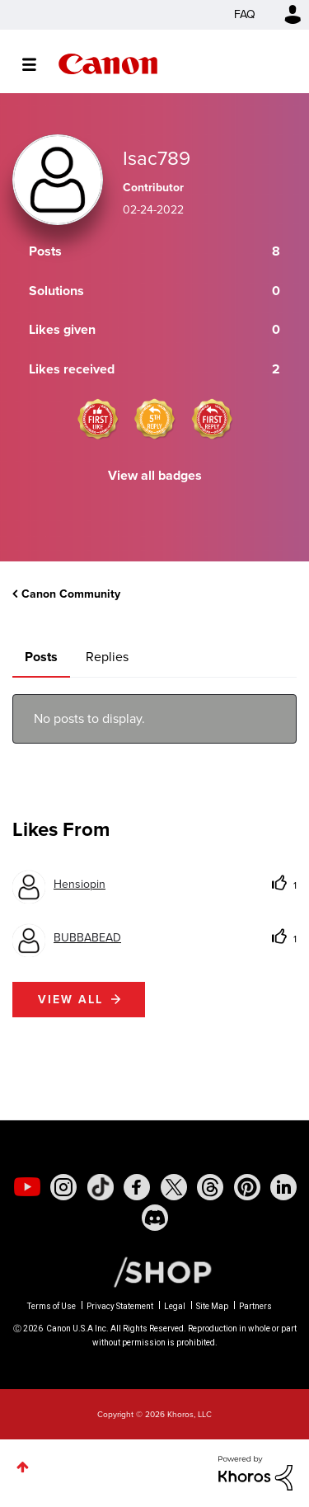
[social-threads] (210, 1187)
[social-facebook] (137, 1187)
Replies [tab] (107, 656)
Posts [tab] (41, 656)
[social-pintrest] (247, 1187)
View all (70, 999)
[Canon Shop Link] (154, 1270)
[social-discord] (155, 1217)
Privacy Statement (120, 1306)
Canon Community (108, 64)
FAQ (244, 14)
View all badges (155, 475)
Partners (255, 1306)
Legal (174, 1306)
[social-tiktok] (100, 1187)
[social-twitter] (174, 1187)
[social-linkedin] (283, 1187)
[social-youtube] (27, 1187)
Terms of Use (51, 1306)
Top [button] (22, 1467)
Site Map (212, 1306)
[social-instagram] (63, 1187)
